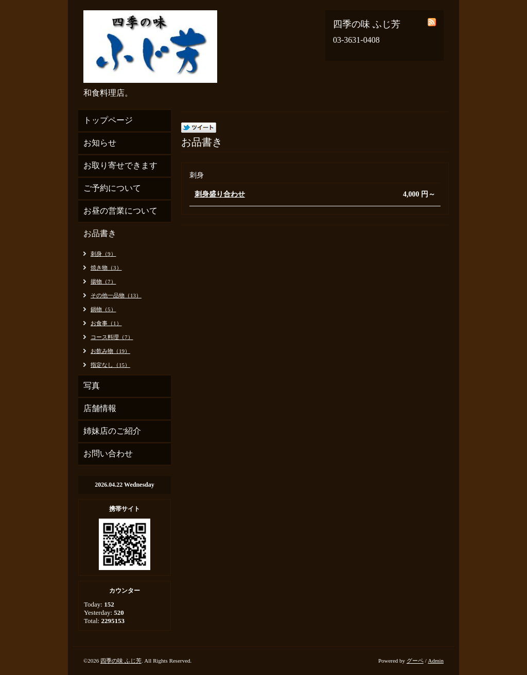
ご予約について (112, 188)
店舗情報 (99, 408)
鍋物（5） (103, 309)
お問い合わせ (108, 453)
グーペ (415, 661)
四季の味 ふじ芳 (121, 661)
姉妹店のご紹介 (112, 431)
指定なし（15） (110, 365)
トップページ (108, 120)
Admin (436, 661)
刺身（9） (103, 254)
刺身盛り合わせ (220, 194)
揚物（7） (103, 281)
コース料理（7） (112, 337)
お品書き (99, 233)
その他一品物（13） (116, 295)
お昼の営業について (120, 210)
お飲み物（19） (110, 351)
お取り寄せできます (120, 165)
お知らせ (99, 142)
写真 (91, 385)
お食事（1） (106, 323)
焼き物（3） (106, 267)
